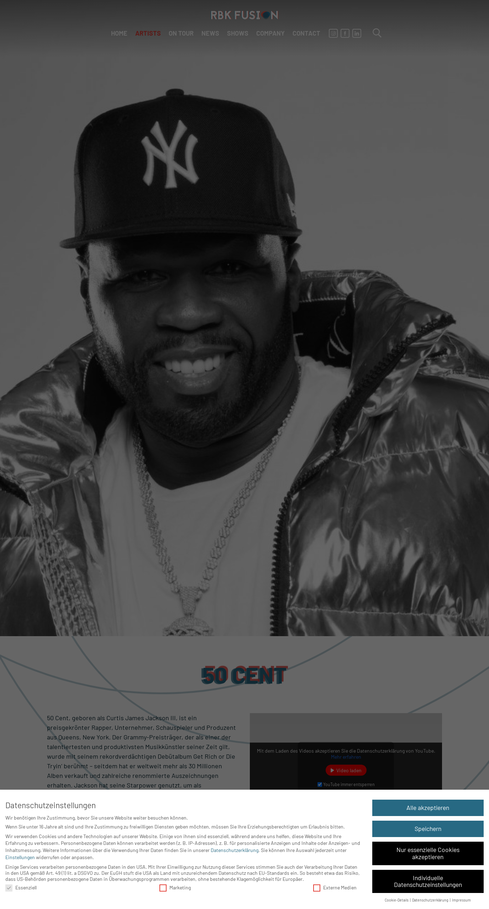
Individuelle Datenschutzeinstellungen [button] (428, 881)
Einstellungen (20, 857)
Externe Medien (335, 887)
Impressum (461, 900)
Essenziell (21, 887)
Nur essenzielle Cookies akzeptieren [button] (427, 853)
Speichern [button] (428, 828)
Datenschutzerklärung (234, 850)
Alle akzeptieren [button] (427, 807)
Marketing (175, 887)
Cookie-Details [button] (397, 900)
